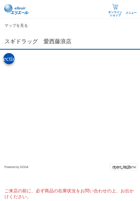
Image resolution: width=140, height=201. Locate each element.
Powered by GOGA (16, 167)
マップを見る (16, 25)
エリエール (16, 9)
